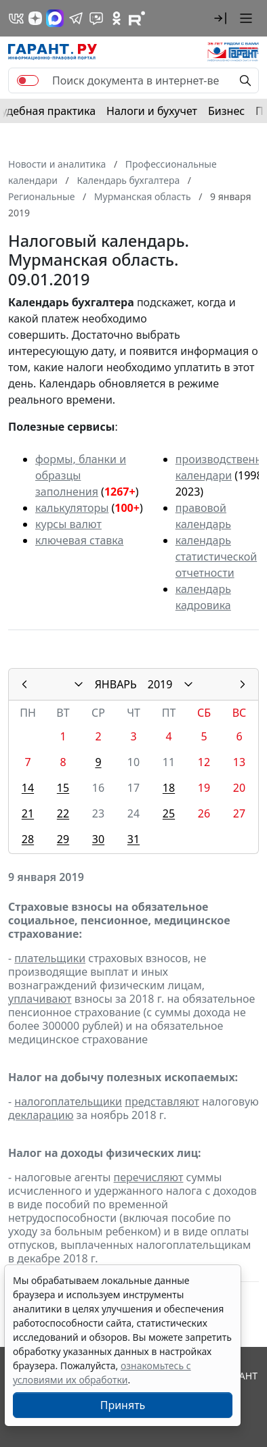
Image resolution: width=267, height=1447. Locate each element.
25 (169, 813)
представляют (162, 1101)
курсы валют (68, 524)
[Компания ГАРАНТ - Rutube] (137, 18)
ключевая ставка (79, 540)
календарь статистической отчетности (216, 556)
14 (28, 787)
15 (63, 787)
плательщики (49, 958)
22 (63, 813)
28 (28, 839)
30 (98, 839)
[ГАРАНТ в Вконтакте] (16, 18)
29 (63, 839)
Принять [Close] (123, 1405)
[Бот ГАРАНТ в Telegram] (96, 18)
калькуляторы (71, 507)
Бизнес (226, 110)
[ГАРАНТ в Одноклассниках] (116, 18)
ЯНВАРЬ (116, 684)
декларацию (40, 1115)
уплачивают (39, 998)
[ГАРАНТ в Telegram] (76, 18)
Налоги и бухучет (151, 110)
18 (169, 787)
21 (28, 813)
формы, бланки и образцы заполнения (80, 475)
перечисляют (149, 1177)
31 (133, 839)
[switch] (28, 80)
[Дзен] (35, 18)
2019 (160, 684)
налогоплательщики (68, 1101)
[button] (220, 18)
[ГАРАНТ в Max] (55, 18)
